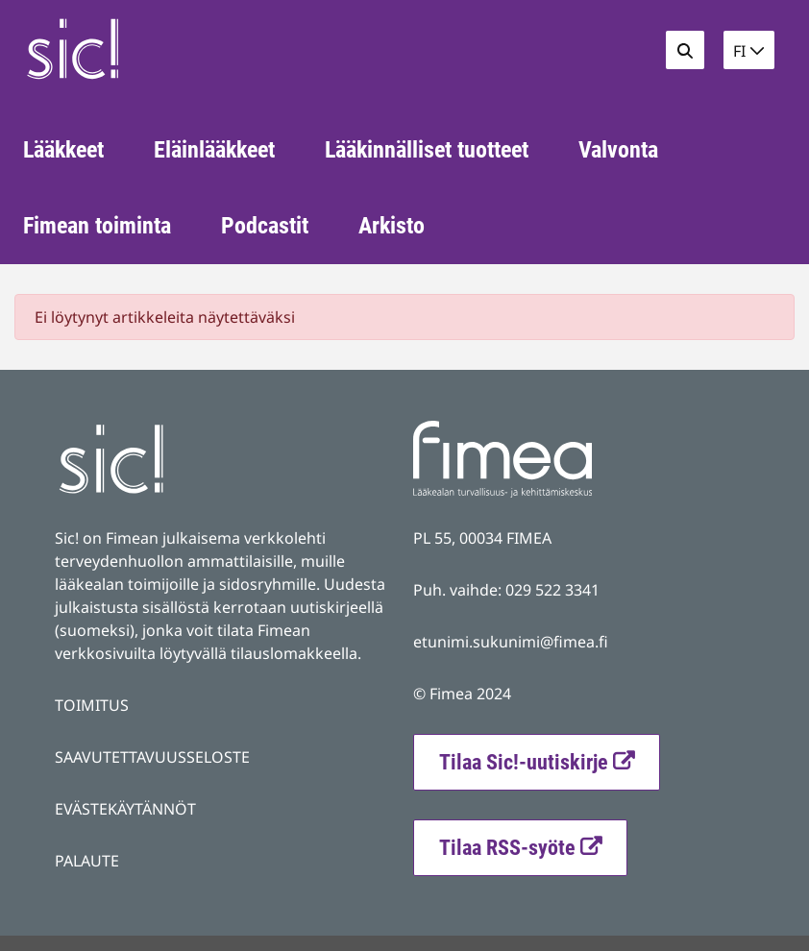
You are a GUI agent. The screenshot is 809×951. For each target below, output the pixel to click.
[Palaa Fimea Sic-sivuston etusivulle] (156, 49)
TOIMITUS (92, 705)
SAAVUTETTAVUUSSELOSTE (152, 757)
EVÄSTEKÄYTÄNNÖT (125, 808)
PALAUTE (87, 860)
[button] (748, 50)
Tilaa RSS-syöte (532, 845)
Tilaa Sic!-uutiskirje (523, 762)
